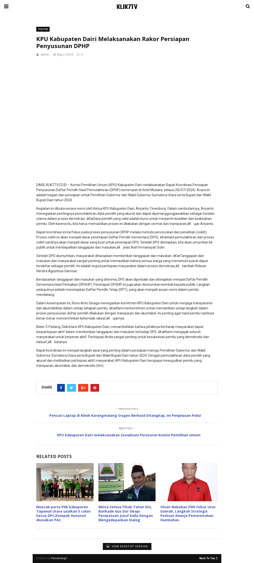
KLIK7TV (127, 7)
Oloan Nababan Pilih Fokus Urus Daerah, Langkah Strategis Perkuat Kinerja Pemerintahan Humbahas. (188, 513)
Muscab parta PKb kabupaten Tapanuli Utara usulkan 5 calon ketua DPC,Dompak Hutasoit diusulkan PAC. (63, 513)
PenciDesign (59, 558)
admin (45, 54)
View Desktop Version (127, 546)
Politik (43, 29)
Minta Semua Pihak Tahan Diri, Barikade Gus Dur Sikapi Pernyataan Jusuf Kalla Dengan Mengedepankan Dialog (125, 513)
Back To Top (208, 558)
